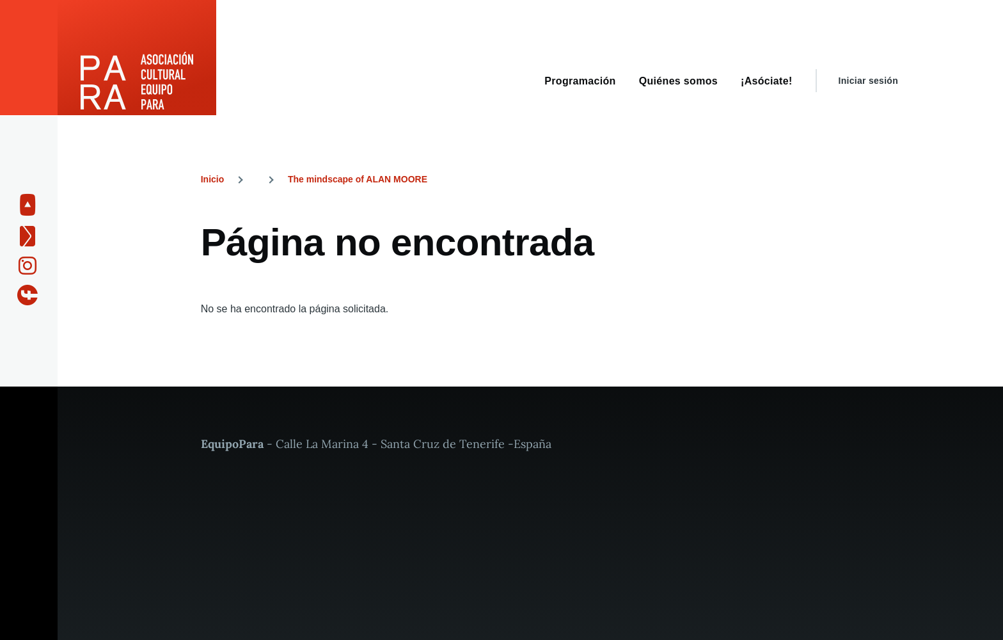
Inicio (213, 179)
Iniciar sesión (868, 81)
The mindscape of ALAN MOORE (357, 179)
